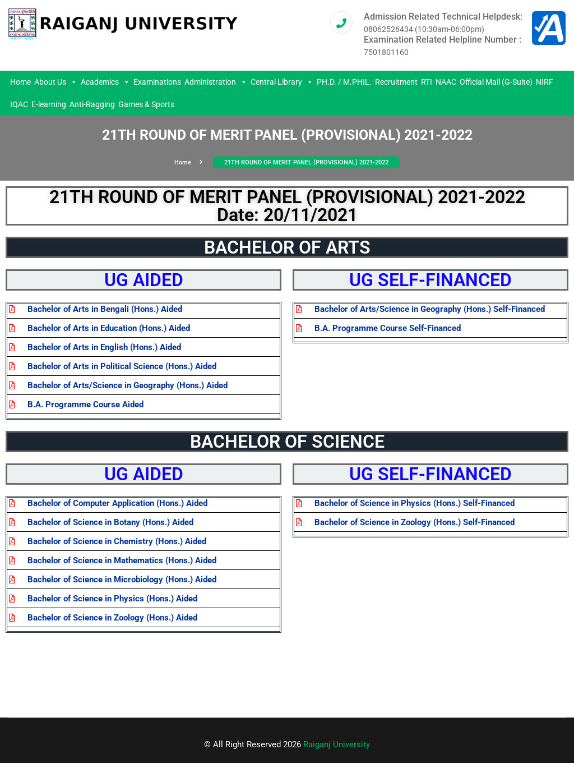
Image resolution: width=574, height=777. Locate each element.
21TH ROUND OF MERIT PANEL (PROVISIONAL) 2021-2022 (306, 162)
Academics (105, 82)
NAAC (446, 81)
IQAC (19, 104)
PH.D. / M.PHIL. (344, 81)
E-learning (48, 104)
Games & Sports (146, 104)
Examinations (157, 81)
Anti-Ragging (92, 104)
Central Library (282, 82)
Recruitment (396, 81)
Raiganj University (336, 744)
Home (20, 81)
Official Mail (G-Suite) (496, 81)
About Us (55, 82)
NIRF (544, 81)
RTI (426, 81)
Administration (215, 82)
